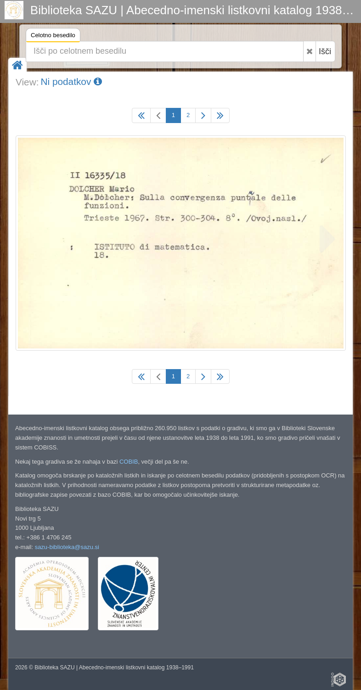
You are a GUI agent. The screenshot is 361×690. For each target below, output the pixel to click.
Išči (325, 51)
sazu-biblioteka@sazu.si (67, 547)
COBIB (128, 461)
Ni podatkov (71, 81)
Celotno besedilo (53, 36)
